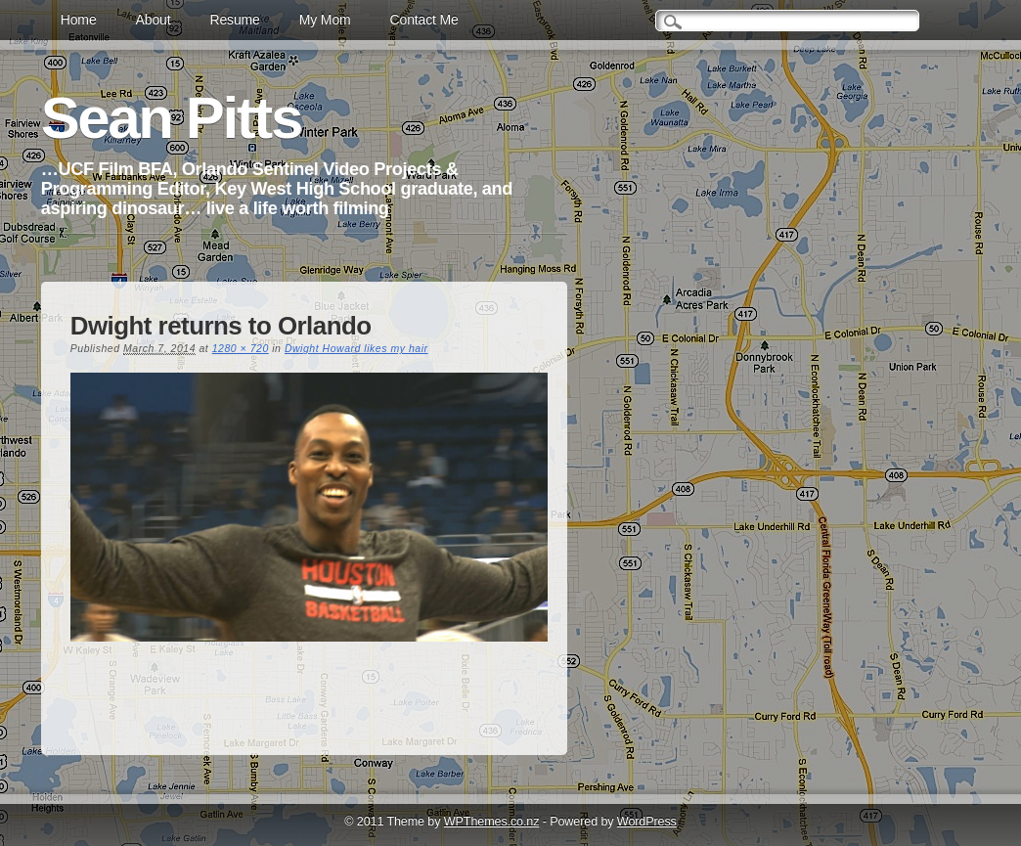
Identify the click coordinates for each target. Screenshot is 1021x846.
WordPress (647, 821)
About (153, 19)
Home (79, 19)
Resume (234, 19)
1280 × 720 (240, 348)
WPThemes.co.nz (492, 821)
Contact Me (424, 19)
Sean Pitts (171, 118)
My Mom (325, 19)
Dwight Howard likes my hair (356, 348)
